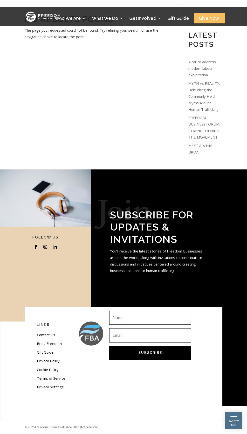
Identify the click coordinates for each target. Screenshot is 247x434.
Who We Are (68, 19)
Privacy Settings (50, 387)
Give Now (209, 19)
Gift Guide (178, 19)
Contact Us (46, 334)
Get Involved (142, 19)
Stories (208, 5)
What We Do (105, 19)
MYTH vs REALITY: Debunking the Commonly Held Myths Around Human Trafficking (204, 96)
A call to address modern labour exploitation (202, 68)
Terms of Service (51, 378)
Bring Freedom (49, 343)
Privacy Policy (48, 360)
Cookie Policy (48, 369)
